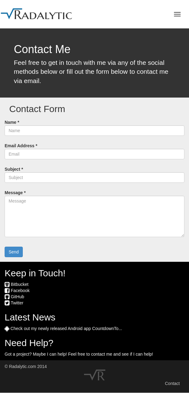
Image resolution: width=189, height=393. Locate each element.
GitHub (14, 296)
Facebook (17, 290)
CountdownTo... (107, 328)
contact (98, 354)
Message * (15, 192)
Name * (12, 122)
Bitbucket (16, 284)
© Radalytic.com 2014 (26, 366)
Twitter (14, 302)
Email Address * (21, 145)
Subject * (14, 169)
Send (14, 251)
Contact (172, 383)
